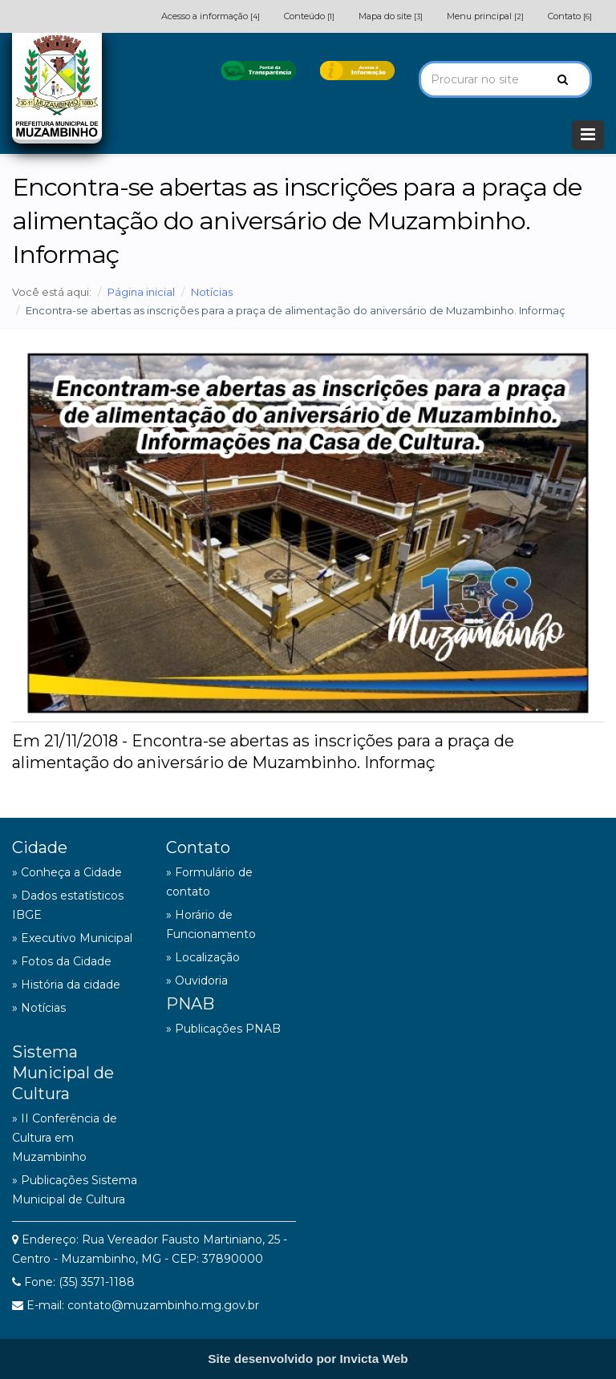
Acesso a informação (210, 16)
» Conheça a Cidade (67, 872)
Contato (570, 16)
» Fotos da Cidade (61, 961)
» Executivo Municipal (72, 938)
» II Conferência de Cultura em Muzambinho (64, 1137)
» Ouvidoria (197, 980)
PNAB (190, 1003)
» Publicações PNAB (223, 1028)
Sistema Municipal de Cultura (63, 1072)
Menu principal (485, 16)
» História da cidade (66, 984)
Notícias (212, 291)
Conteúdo (309, 16)
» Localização (203, 957)
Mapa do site (391, 16)
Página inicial (141, 291)
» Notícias (39, 1008)
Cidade (39, 847)
